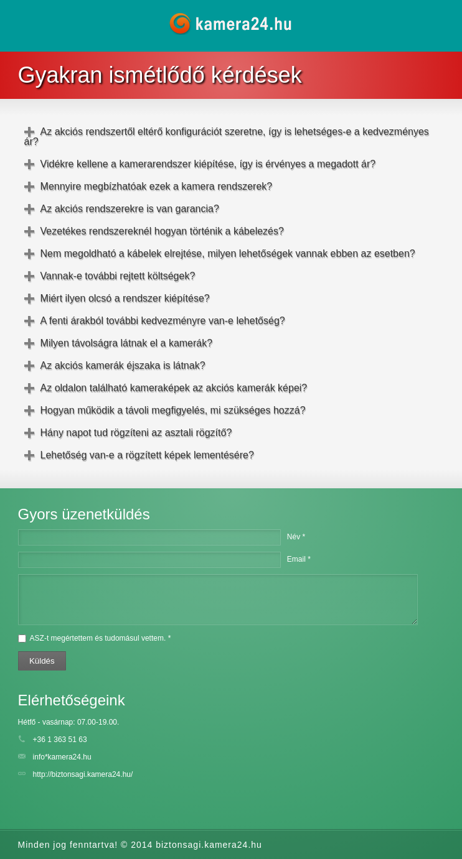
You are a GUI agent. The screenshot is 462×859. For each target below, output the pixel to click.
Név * (296, 536)
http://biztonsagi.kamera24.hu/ (83, 774)
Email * (299, 559)
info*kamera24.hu (62, 757)
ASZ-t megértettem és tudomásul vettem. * (100, 638)
